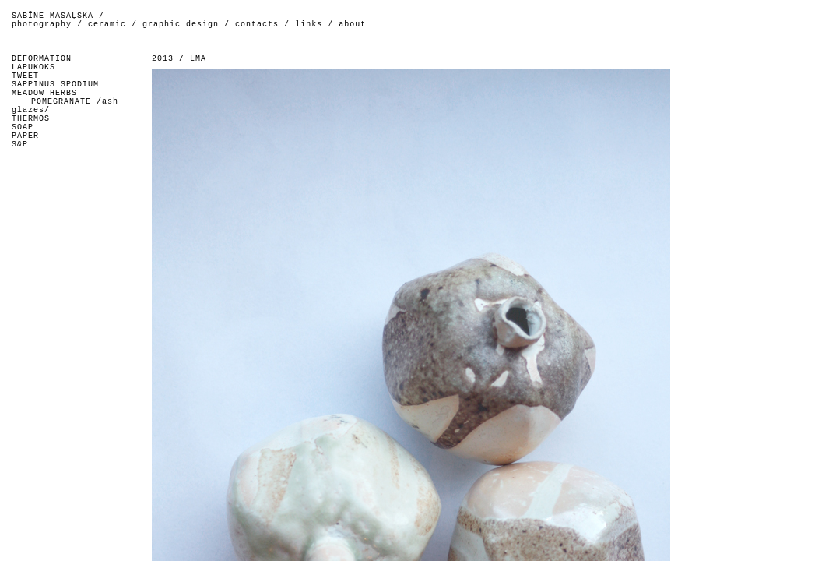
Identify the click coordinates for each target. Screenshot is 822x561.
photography (42, 24)
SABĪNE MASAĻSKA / (58, 16)
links (308, 24)
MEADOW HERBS (44, 93)
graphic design (180, 24)
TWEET (25, 76)
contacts (257, 24)
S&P (20, 144)
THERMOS (31, 119)
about (352, 24)
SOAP (22, 127)
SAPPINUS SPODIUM (55, 84)
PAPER (25, 136)
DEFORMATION (42, 59)
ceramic (107, 24)
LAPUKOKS (33, 67)
